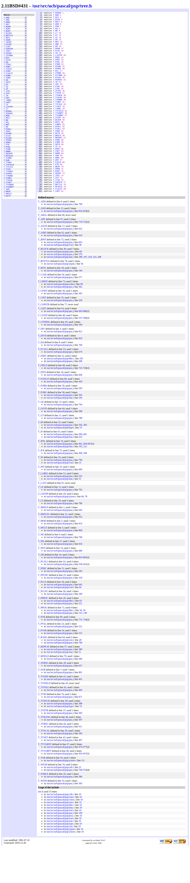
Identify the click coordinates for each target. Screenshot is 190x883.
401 (80, 715)
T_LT (6, 127)
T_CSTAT (8, 60)
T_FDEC (7, 76)
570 (80, 290)
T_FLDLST (8, 84)
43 (64, 773)
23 (62, 660)
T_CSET (7, 58)
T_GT (6, 98)
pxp (75, 5)
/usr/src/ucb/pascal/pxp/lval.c (60, 846)
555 (80, 512)
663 (80, 278)
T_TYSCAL (8, 213)
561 (85, 600)
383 (85, 461)
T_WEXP (7, 226)
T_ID (6, 101)
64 (80, 623)
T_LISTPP (8, 125)
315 (80, 669)
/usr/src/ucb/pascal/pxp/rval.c (60, 281)
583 (80, 819)
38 (80, 281)
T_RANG (7, 178)
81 (62, 519)
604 (85, 480)
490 (80, 489)
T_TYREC (8, 210)
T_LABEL (8, 117)
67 (61, 255)
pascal (63, 5)
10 (59, 536)
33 (61, 503)
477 (85, 783)
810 (80, 374)
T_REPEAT (8, 181)
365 (80, 329)
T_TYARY (8, 191)
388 (80, 739)
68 (63, 401)
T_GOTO (7, 95)
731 (80, 655)
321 (80, 639)
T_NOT (6, 146)
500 (80, 470)
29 (66, 358)
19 (59, 493)
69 (61, 653)
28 (80, 676)
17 (63, 262)
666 (80, 411)
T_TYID (7, 199)
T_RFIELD (8, 183)
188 (80, 293)
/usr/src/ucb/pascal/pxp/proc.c (60, 851)
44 (64, 760)
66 (63, 251)
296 (80, 397)
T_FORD (7, 87)
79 (65, 692)
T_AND (6, 20)
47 (67, 780)
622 (80, 264)
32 (59, 458)
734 (85, 655)
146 (80, 306)
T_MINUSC (8, 133)
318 (80, 614)
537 (80, 354)
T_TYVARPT (9, 221)
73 (64, 317)
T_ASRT (7, 31)
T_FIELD (8, 79)
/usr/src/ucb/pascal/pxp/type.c (60, 463)
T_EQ (6, 71)
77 (66, 340)
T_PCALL (8, 151)
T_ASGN (7, 28)
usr (36, 5)
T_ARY (6, 26)
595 (80, 424)
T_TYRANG (8, 207)
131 (80, 649)
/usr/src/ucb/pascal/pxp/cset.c (60, 676)
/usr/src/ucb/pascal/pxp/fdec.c (60, 394)
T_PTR (6, 170)
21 (63, 604)
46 (67, 787)
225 (94, 293)
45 (66, 719)
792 (80, 525)
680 (80, 586)
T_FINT (7, 82)
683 (80, 347)
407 (80, 776)
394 (80, 769)
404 (80, 726)
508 (85, 489)
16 (60, 591)
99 (81, 320)
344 (80, 360)
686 (85, 347)
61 (59, 467)
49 (65, 285)
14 (61, 584)
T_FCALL (8, 74)
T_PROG (7, 167)
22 (63, 392)
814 (80, 559)
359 (80, 336)
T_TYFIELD (9, 194)
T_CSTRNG (8, 63)
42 (65, 723)
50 (62, 304)
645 (80, 546)
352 (80, 553)
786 (80, 539)
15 (62, 244)
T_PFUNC (8, 157)
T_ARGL (7, 23)
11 (60, 451)
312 (80, 662)
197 (85, 293)
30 (64, 627)
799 (80, 240)
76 (62, 730)
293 (80, 607)
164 (80, 434)
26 (64, 634)
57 (65, 682)
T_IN (6, 111)
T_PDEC (7, 154)
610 (80, 271)
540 (85, 354)
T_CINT (7, 52)
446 (80, 695)
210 (90, 293)
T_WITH (7, 232)
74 (80, 463)
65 (61, 794)
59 (63, 421)
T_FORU (7, 90)
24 (63, 666)
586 (80, 812)
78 (66, 297)
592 (80, 431)
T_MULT (7, 138)
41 (64, 712)
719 (80, 258)
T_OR (6, 149)
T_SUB (6, 189)
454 (80, 789)
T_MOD (6, 135)
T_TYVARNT (9, 218)
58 (63, 428)
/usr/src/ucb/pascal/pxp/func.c (60, 843)
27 (60, 577)
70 (63, 800)
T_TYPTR (8, 205)
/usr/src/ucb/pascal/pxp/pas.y (60, 240)
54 (63, 310)
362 (80, 323)
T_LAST (7, 119)
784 (80, 381)
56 (82, 300)
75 (60, 486)
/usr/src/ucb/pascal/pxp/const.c (61, 320)
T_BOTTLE (8, 39)
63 (62, 344)
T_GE (6, 92)
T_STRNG (8, 186)
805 (85, 593)
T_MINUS (8, 130)
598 (80, 447)
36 (63, 327)
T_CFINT (8, 50)
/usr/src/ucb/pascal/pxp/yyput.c (61, 300)
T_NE (6, 141)
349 (80, 630)
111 (83, 796)
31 (80, 498)
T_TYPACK (8, 202)
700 (80, 678)
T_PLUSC (8, 162)
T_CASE (7, 44)
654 (80, 580)
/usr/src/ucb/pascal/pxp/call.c (60, 803)
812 (80, 367)
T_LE (6, 122)
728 (85, 404)
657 (80, 701)
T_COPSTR (8, 55)
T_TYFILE (8, 197)
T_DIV (6, 66)
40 (66, 753)
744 (80, 806)
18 (62, 618)
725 (80, 404)
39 (66, 767)
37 (64, 746)
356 (80, 461)
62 (62, 268)
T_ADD (6, 18)
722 (85, 258)
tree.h (86, 5)
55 (80, 515)
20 (64, 530)
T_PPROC (8, 165)
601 (85, 470)
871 (80, 733)
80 (65, 415)
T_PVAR (7, 175)
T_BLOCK (8, 36)
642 (80, 620)
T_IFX (6, 109)
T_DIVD (7, 68)
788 (80, 454)
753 (85, 806)
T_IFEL (7, 106)
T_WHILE (8, 229)
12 (59, 523)
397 (80, 756)
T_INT (6, 114)
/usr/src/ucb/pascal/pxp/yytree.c (61, 532)
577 (80, 313)
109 (80, 849)
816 (80, 247)
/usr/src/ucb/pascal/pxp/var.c (59, 862)
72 (62, 275)
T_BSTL (7, 42)
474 (80, 783)
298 (99, 293)
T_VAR (6, 223)
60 (80, 287)
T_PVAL (7, 173)
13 (60, 438)
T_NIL (6, 143)
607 (89, 480)
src (44, 5)
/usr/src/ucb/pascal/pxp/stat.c (60, 293)
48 (64, 351)
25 (64, 611)
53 (64, 385)
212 (80, 473)
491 (80, 480)
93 (80, 637)
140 (85, 649)
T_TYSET (8, 215)
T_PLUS (7, 159)
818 (85, 247)
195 (80, 482)
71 (63, 643)
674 (80, 388)
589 (80, 685)
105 (81, 394)
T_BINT (7, 34)
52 (64, 597)
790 (80, 573)
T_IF (6, 103)
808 (80, 566)
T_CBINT (8, 47)
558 (80, 600)
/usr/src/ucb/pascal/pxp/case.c (60, 287)
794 (80, 440)
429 (80, 417)
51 (64, 509)
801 (80, 708)
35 (62, 333)
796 (80, 496)
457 (85, 789)
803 (80, 593)
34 (62, 408)
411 (80, 762)
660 (80, 505)
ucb (52, 5)
